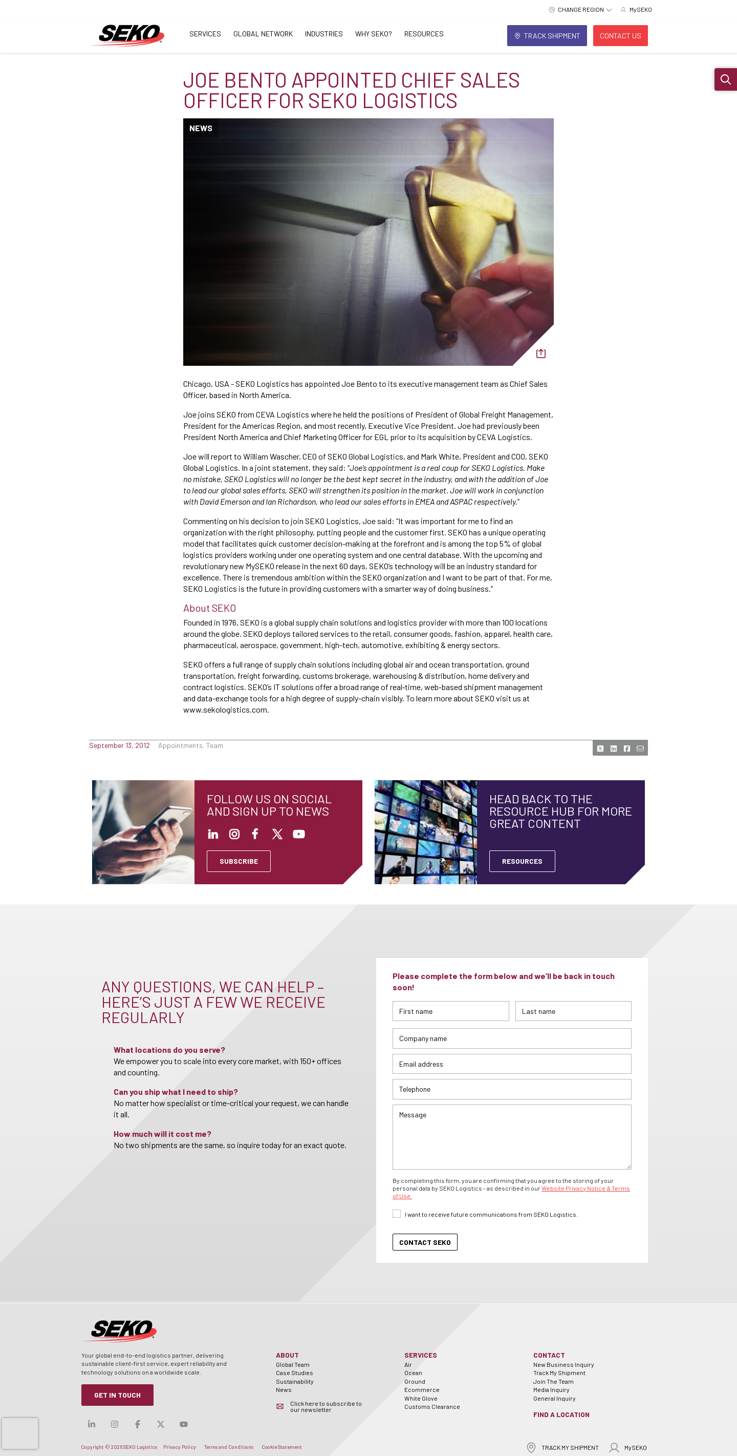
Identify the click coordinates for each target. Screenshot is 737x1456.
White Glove (421, 1398)
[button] (725, 79)
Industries (324, 33)
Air (408, 1364)
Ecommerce (422, 1389)
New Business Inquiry (563, 1364)
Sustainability (295, 1381)
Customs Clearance (432, 1406)
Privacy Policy (179, 1447)
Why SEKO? (373, 33)
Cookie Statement (282, 1447)
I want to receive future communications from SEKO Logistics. (491, 1214)
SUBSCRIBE (239, 861)
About (287, 1354)
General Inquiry (554, 1398)
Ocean (413, 1372)
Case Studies (294, 1372)
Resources (424, 33)
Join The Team (553, 1381)
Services (205, 33)
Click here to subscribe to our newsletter (326, 1406)
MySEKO (627, 1447)
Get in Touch (117, 1394)
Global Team (293, 1364)
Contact (549, 1354)
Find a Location (561, 1414)
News (284, 1389)
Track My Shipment (559, 1372)
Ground (414, 1381)
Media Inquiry (551, 1389)
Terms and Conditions (228, 1447)
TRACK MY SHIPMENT (562, 1447)
